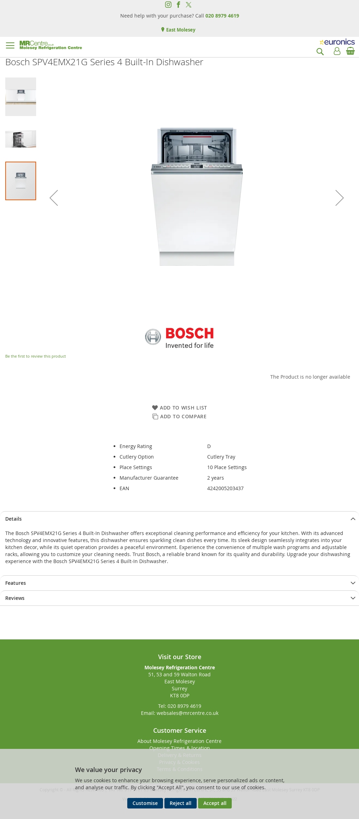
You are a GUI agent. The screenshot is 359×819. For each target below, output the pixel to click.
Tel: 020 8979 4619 (179, 706)
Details (13, 518)
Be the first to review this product (35, 356)
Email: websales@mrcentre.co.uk (179, 713)
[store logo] (50, 45)
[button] (54, 197)
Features (15, 583)
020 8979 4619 (222, 15)
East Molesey (180, 30)
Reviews (15, 598)
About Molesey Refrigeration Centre (179, 741)
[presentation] (179, 518)
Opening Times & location (179, 748)
